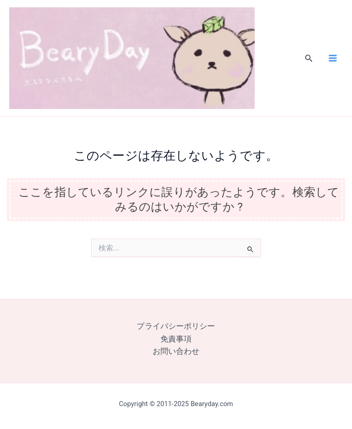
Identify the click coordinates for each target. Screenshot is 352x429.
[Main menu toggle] (332, 64)
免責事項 (176, 339)
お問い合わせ (176, 351)
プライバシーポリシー (176, 326)
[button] (309, 64)
